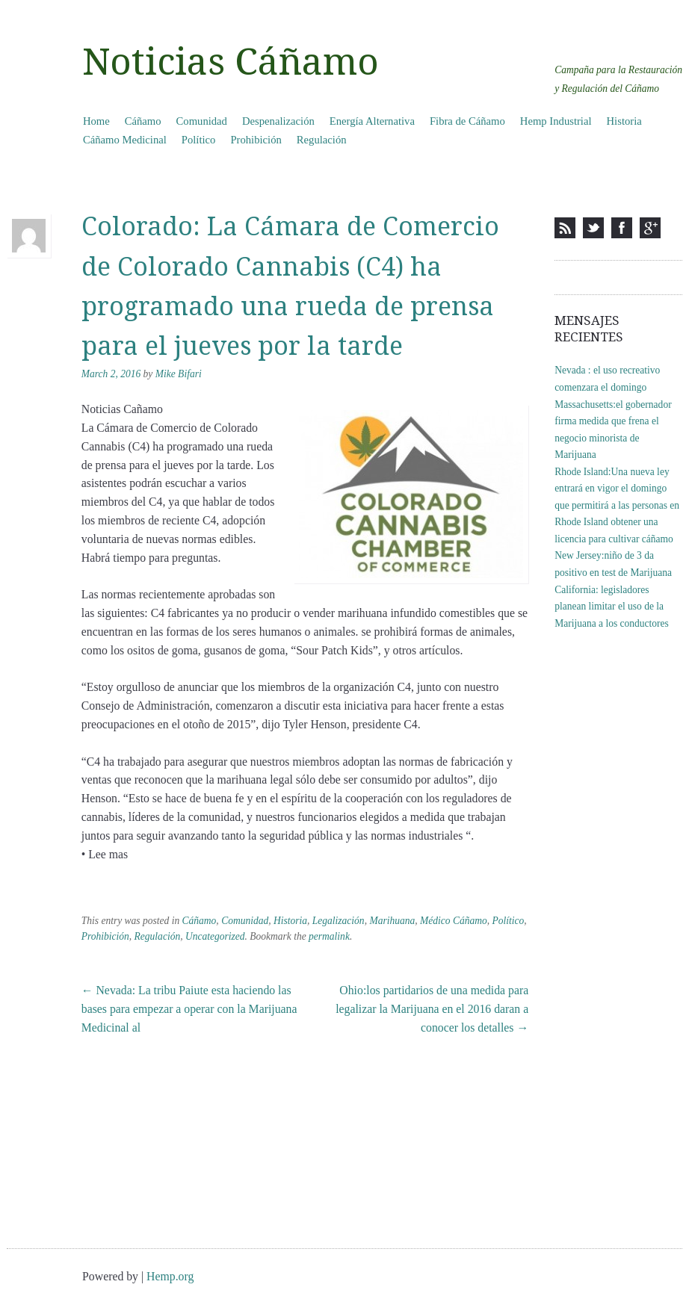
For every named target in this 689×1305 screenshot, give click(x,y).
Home (96, 121)
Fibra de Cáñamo (467, 121)
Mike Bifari (178, 373)
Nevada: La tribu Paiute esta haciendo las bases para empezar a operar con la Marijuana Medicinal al (189, 1009)
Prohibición (255, 140)
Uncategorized (215, 936)
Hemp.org (170, 1276)
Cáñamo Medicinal (125, 140)
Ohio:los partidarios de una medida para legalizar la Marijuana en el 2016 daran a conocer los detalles (432, 1009)
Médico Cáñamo (453, 920)
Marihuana (392, 920)
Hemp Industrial (556, 121)
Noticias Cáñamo (230, 62)
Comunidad (201, 121)
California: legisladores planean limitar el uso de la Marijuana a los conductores (611, 606)
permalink (329, 936)
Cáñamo (143, 121)
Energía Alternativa (372, 121)
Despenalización (278, 121)
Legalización (338, 920)
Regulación (322, 140)
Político (199, 140)
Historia (624, 121)
